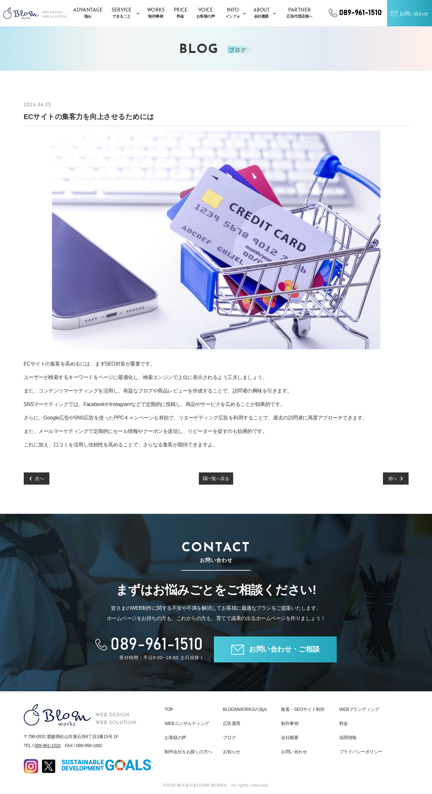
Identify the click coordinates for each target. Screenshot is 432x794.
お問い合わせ (294, 751)
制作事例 (289, 723)
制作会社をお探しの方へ (188, 751)
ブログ (229, 737)
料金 (343, 723)
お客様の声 (175, 737)
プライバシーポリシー (361, 751)
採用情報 (348, 737)
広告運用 (231, 723)
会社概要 (289, 737)
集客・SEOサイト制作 (303, 709)
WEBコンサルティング (187, 723)
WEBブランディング (359, 709)
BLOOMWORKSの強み (245, 709)
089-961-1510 (47, 745)
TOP (169, 709)
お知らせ (231, 751)
